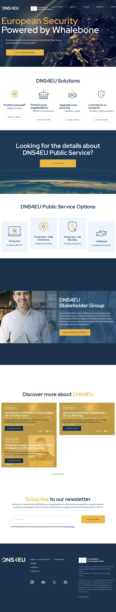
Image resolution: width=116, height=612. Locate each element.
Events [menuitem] (100, 7)
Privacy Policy (69, 527)
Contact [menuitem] (35, 571)
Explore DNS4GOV (61, 52)
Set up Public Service (25, 52)
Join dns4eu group (74, 332)
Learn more (44, 120)
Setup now (14, 117)
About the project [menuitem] (40, 559)
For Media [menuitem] (59, 559)
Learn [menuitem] (86, 7)
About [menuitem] (73, 7)
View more (58, 474)
